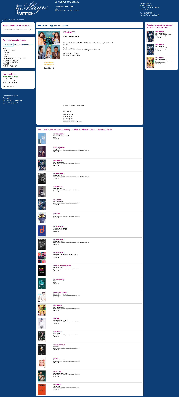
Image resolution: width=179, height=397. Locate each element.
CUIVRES (6, 56)
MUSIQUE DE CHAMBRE (10, 60)
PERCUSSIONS (7, 64)
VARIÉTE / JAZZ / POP (10, 66)
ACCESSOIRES (27, 45)
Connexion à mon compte (64, 6)
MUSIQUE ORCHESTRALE (11, 62)
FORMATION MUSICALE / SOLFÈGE (14, 58)
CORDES (6, 54)
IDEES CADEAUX (8, 86)
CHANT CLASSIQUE (9, 51)
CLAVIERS (6, 53)
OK (31, 29)
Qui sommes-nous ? (10, 103)
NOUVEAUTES (7, 78)
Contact (6, 98)
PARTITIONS (8, 45)
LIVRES (17, 45)
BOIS (4, 49)
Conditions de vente (10, 96)
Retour (44, 25)
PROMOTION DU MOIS (10, 77)
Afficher (76, 10)
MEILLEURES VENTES (10, 82)
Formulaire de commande (12, 100)
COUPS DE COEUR (9, 80)
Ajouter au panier (61, 25)
